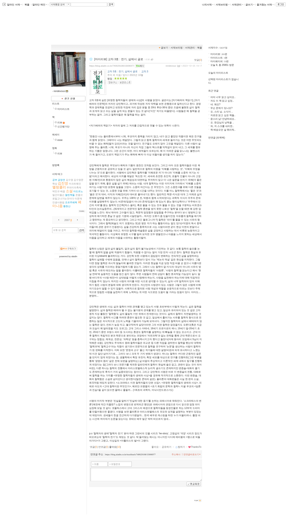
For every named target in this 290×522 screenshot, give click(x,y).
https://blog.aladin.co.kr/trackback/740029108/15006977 (130, 454)
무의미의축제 (74, 187)
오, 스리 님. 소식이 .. (221, 111)
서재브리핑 (222, 4)
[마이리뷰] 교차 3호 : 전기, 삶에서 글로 (118, 59)
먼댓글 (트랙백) (216, 137)
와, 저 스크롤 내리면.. (222, 126)
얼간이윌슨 (58, 195)
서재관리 (237, 4)
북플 (27, 4)
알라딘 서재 (14, 4)
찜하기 (180, 447)
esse (59, 140)
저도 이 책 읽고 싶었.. (222, 100)
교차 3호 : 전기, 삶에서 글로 (122, 71)
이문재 (78, 198)
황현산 (66, 206)
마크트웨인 (75, 183)
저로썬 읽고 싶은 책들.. (223, 115)
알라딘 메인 (39, 4)
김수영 (69, 179)
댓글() (198, 60)
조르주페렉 (71, 202)
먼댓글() (103, 447)
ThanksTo (194, 447)
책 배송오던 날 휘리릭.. (223, 129)
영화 (54, 148)
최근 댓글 (213, 90)
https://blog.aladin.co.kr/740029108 (75, 30)
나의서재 (207, 4)
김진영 (63, 183)
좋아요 (155, 447)
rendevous (171, 66)
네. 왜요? (215, 104)
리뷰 (59, 122)
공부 (54, 179)
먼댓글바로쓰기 (192, 454)
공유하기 (166, 447)
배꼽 (62, 191)
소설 (69, 191)
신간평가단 (63, 126)
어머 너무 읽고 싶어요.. (223, 97)
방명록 (55, 165)
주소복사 (176, 454)
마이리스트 (63, 109)
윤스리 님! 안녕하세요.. (223, 119)
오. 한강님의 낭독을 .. (222, 122)
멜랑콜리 (59, 187)
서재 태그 (57, 174)
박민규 (56, 191)
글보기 (164, 47)
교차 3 (144, 71)
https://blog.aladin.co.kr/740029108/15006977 (111, 66)
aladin (74, 256)
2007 (67, 220)
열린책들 (70, 195)
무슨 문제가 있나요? (221, 108)
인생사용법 (58, 202)
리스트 (55, 103)
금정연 (61, 179)
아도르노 (78, 191)
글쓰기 (249, 4)
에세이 (55, 134)
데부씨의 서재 (66, 26)
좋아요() (115, 447)
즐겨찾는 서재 (265, 4)
